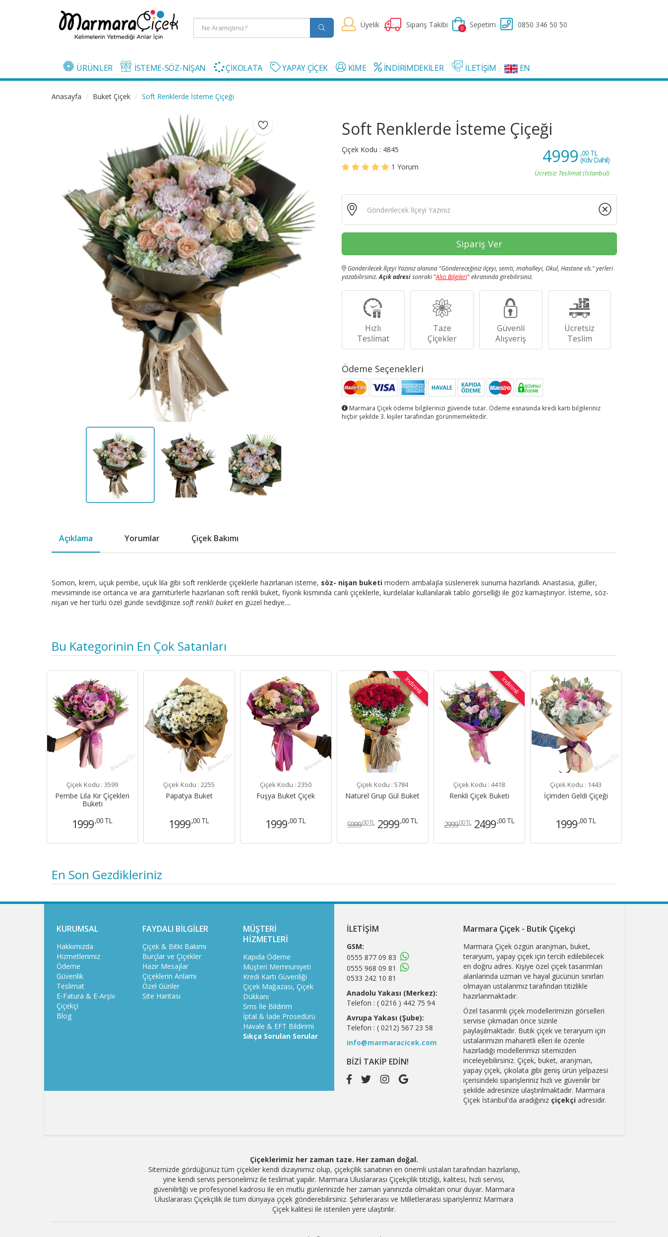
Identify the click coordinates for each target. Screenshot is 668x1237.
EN (517, 67)
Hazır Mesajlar (165, 966)
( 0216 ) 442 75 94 (406, 1003)
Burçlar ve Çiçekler (171, 956)
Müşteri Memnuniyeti (277, 966)
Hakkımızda (75, 946)
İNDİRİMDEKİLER (408, 67)
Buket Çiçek (111, 96)
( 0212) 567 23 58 (405, 1027)
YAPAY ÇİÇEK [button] (299, 67)
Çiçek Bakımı (215, 538)
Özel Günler (161, 986)
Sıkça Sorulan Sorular (280, 1036)
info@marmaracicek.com (392, 1042)
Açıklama (76, 538)
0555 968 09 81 (371, 968)
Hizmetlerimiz (78, 956)
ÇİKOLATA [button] (238, 67)
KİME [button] (351, 67)
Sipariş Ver (479, 244)
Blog (64, 1015)
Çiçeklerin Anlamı (169, 976)
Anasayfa (66, 96)
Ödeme (68, 966)
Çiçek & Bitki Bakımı (174, 946)
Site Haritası (161, 996)
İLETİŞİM (474, 66)
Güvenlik (70, 976)
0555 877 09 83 (371, 957)
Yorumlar (142, 538)
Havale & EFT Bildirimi (278, 1026)
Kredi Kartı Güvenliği (275, 976)
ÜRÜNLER (88, 66)
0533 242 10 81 (371, 978)
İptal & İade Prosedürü (279, 1016)
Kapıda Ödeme (267, 956)
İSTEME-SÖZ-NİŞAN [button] (163, 66)
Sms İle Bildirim (267, 1006)
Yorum (405, 166)
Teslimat (70, 986)
